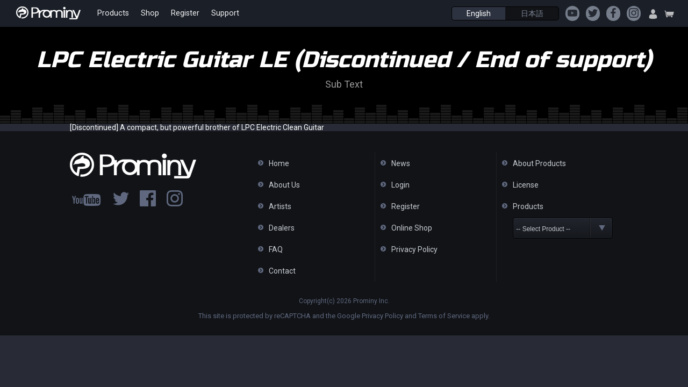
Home (279, 163)
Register (181, 13)
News (400, 163)
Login (400, 185)
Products (112, 13)
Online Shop (411, 228)
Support (219, 13)
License (526, 185)
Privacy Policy (414, 249)
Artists (280, 206)
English (479, 13)
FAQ (276, 249)
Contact (282, 271)
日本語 (532, 13)
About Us (284, 185)
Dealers (282, 228)
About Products (539, 163)
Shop (147, 13)
